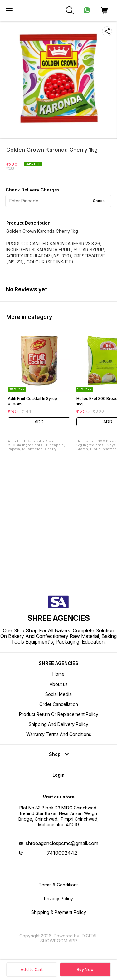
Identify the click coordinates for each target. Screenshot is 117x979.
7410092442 (62, 853)
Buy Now (85, 969)
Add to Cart (32, 969)
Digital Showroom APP (69, 938)
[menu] (9, 10)
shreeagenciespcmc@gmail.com (62, 843)
